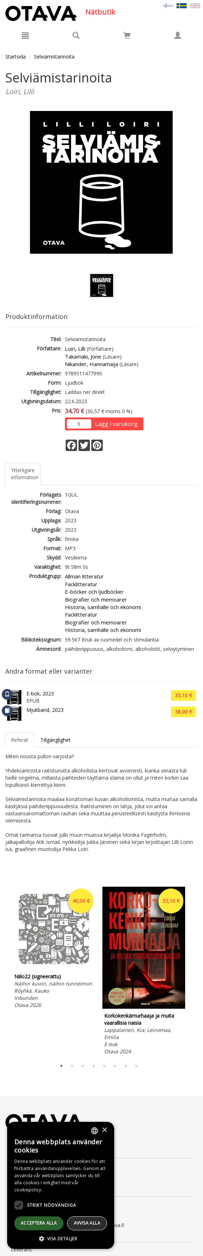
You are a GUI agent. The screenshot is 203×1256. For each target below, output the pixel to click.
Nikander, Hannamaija (91, 364)
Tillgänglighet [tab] (55, 739)
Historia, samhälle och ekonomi (103, 607)
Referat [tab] (19, 739)
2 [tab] (72, 1065)
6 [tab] (114, 1065)
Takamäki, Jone (83, 356)
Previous (3, 972)
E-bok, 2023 (40, 693)
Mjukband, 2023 (45, 709)
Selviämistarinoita (54, 56)
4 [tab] (93, 1065)
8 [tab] (136, 1065)
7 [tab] (125, 1065)
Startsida (15, 56)
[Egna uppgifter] (177, 35)
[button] (60, 1238)
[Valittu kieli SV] (182, 5)
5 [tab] (104, 1065)
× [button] (104, 1130)
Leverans (21, 1249)
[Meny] (25, 35)
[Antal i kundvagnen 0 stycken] (127, 36)
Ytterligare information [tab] (24, 474)
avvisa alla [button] (87, 1223)
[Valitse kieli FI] (168, 5)
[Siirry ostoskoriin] (127, 35)
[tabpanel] (54, 948)
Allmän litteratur (84, 576)
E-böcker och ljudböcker (94, 591)
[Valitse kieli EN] (195, 5)
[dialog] (60, 1185)
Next (194, 972)
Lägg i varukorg (116, 424)
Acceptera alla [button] (39, 1223)
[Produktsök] (76, 35)
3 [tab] (82, 1065)
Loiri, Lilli (75, 348)
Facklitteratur (81, 584)
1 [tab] (61, 1065)
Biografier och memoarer (96, 599)
